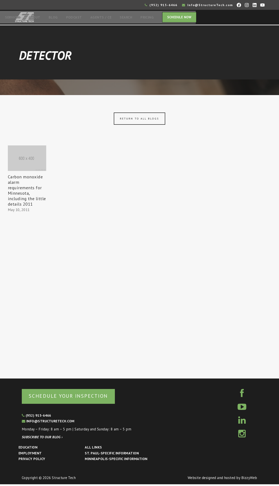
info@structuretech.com (48, 423)
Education (28, 449)
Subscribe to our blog (42, 439)
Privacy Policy (32, 460)
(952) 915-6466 (161, 5)
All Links (93, 449)
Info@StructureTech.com (207, 5)
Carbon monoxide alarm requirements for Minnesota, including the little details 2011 (27, 191)
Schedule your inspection (73, 397)
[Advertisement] (27, 294)
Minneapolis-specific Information (116, 460)
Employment (30, 455)
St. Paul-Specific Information (112, 455)
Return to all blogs (139, 119)
